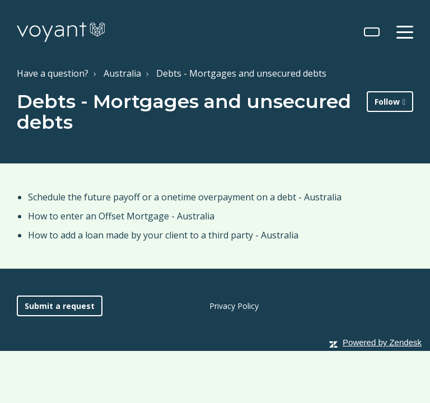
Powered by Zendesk (382, 342)
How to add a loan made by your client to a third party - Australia (163, 235)
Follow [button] (387, 101)
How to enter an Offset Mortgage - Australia (121, 216)
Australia (122, 73)
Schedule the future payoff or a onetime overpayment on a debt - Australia (185, 197)
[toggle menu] (404, 32)
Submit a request (60, 306)
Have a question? (52, 73)
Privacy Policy (234, 306)
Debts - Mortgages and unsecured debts (241, 73)
